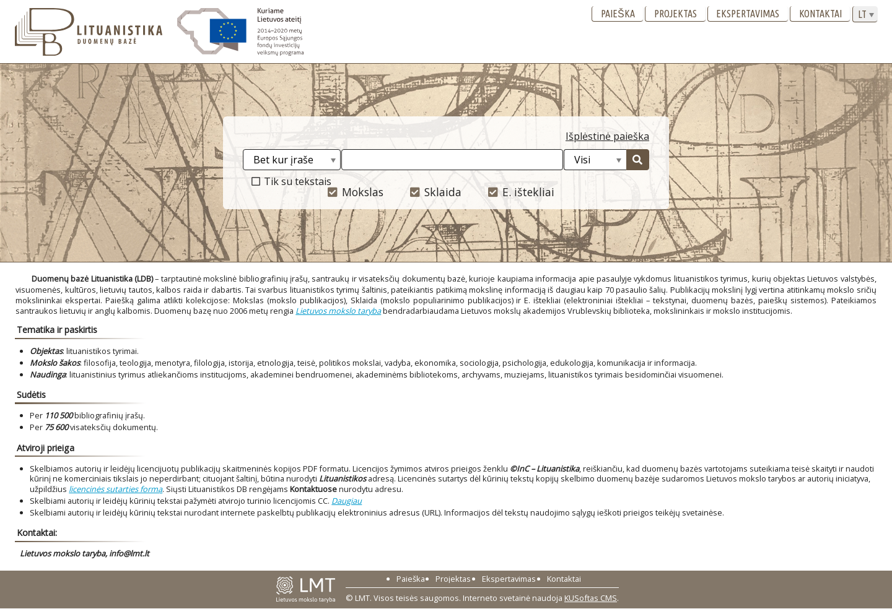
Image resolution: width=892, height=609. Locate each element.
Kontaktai (820, 13)
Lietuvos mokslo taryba (338, 310)
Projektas (675, 13)
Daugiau (346, 500)
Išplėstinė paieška (607, 136)
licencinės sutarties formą (115, 489)
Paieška (618, 13)
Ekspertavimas (747, 13)
